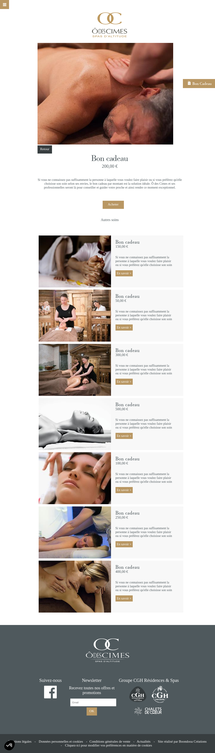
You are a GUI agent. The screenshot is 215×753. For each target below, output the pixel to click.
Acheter (113, 204)
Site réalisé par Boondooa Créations (182, 741)
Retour (45, 149)
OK (91, 711)
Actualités (144, 741)
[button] (9, 745)
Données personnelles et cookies (61, 741)
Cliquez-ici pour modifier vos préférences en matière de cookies (108, 745)
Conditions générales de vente (110, 741)
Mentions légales (19, 741)
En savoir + (124, 273)
